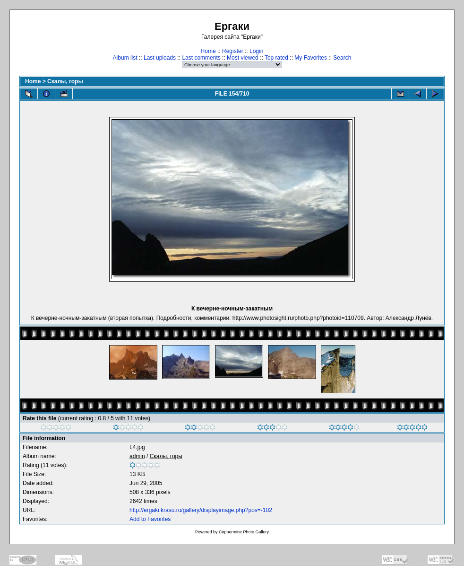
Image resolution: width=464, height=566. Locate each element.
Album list (125, 57)
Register (232, 51)
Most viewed (242, 57)
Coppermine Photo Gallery (244, 532)
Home (208, 51)
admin (137, 456)
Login (256, 51)
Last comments (201, 57)
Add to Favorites (150, 519)
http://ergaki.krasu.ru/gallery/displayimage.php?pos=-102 (200, 510)
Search (342, 57)
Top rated (276, 57)
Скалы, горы (65, 81)
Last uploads (160, 57)
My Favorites (310, 57)
